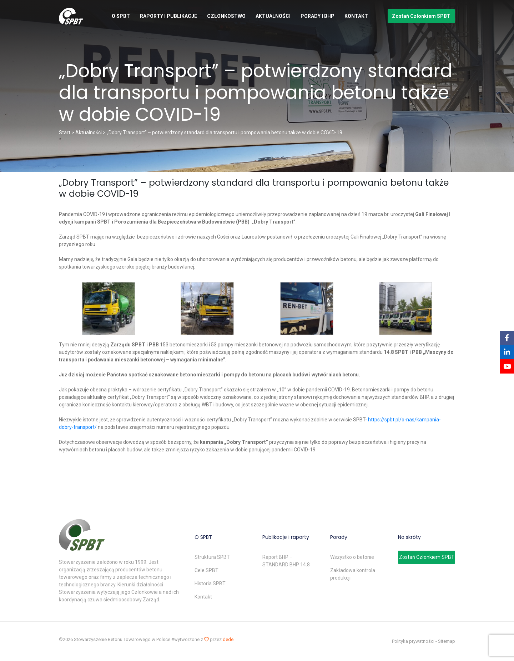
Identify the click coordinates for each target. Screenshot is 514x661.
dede (228, 639)
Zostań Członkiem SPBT (421, 16)
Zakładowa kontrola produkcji (352, 574)
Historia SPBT (210, 583)
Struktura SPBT (212, 557)
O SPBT (121, 16)
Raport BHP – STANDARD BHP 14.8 (286, 560)
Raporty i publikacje (168, 16)
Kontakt (356, 16)
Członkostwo (226, 16)
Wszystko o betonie (352, 557)
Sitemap (446, 641)
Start (64, 132)
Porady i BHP (317, 16)
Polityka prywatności (413, 641)
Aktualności (273, 16)
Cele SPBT (206, 570)
